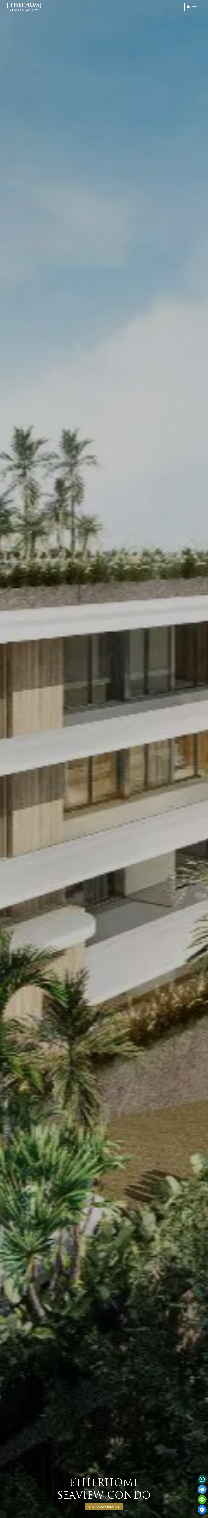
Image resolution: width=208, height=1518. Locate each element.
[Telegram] (202, 1489)
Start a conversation (126, 1506)
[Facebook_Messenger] (202, 1509)
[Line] (202, 1499)
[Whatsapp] (202, 1479)
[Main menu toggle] (193, 7)
